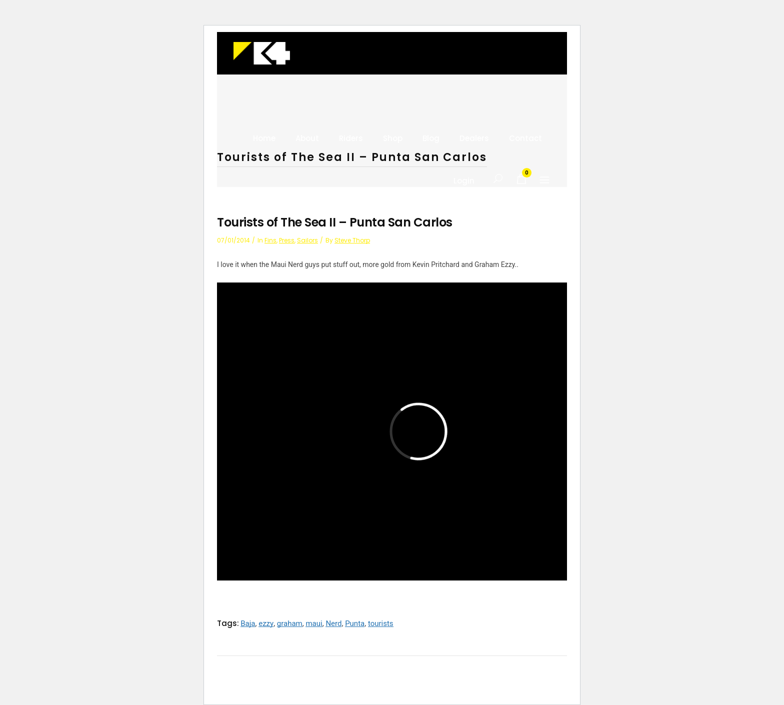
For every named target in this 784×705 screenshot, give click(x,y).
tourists (381, 623)
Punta (354, 623)
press (286, 240)
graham (289, 623)
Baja (247, 623)
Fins (270, 240)
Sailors (307, 240)
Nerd (334, 623)
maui (314, 623)
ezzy (266, 623)
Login (464, 181)
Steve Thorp (352, 240)
